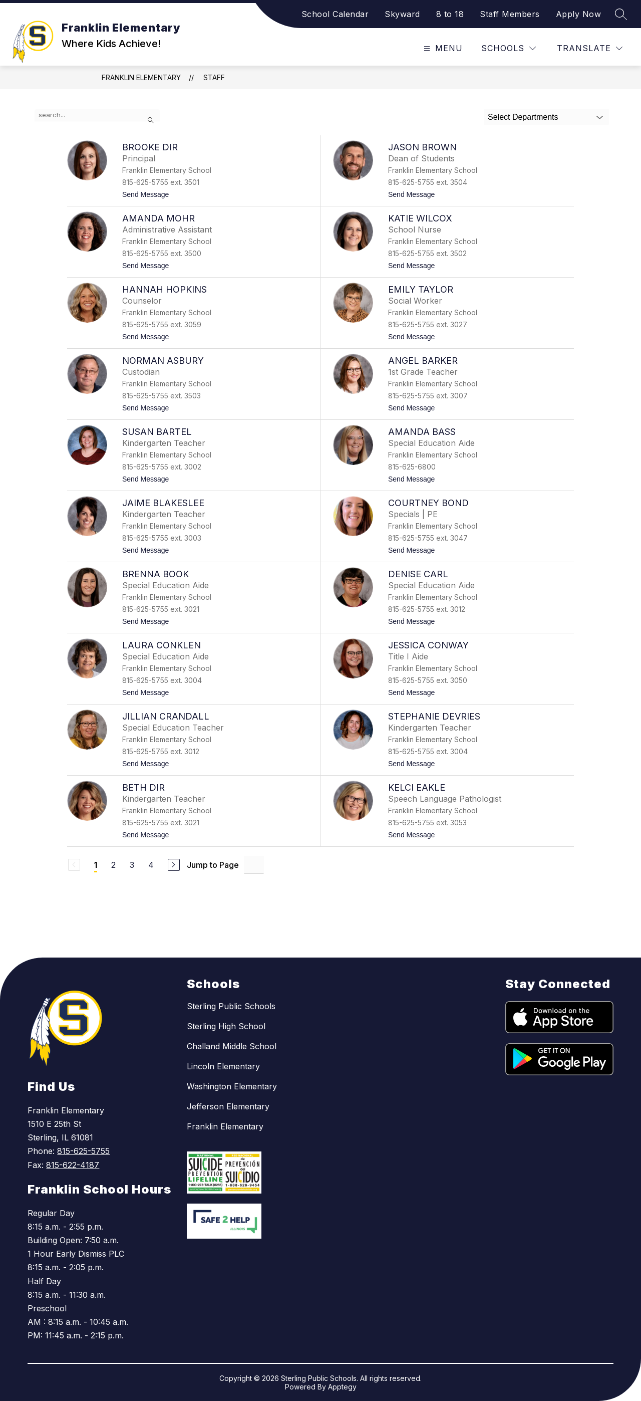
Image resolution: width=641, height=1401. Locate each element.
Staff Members (510, 14)
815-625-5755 (83, 1151)
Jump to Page (213, 865)
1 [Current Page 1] (95, 865)
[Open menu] (442, 48)
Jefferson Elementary (228, 1106)
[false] (97, 115)
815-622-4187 (72, 1165)
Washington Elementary (232, 1086)
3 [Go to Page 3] (132, 865)
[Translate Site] (589, 48)
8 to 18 (450, 14)
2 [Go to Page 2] (113, 865)
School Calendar (335, 14)
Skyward (402, 14)
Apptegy (342, 1386)
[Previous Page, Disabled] (74, 865)
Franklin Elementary (141, 77)
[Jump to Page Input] (254, 864)
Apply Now (578, 14)
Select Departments (523, 117)
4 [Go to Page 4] (151, 865)
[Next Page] (174, 865)
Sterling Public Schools (231, 1006)
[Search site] (621, 14)
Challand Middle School (231, 1046)
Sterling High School (226, 1026)
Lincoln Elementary (223, 1066)
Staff (214, 77)
